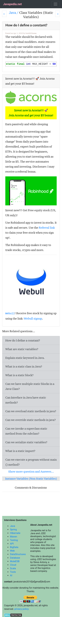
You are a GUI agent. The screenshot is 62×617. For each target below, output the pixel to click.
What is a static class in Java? (23, 366)
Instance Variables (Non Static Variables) (31, 478)
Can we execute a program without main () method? (31, 462)
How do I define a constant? (22, 340)
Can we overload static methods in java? (30, 411)
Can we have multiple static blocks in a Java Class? (29, 386)
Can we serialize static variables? (26, 442)
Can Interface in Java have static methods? (25, 400)
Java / (14, 12)
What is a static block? (19, 375)
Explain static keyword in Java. (25, 358)
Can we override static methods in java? (30, 420)
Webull (10, 313)
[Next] (57, 14)
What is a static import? (20, 451)
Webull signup (33, 318)
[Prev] (4, 14)
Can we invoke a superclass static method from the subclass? (26, 431)
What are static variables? (21, 349)
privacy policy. (21, 609)
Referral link (47, 227)
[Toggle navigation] (55, 4)
